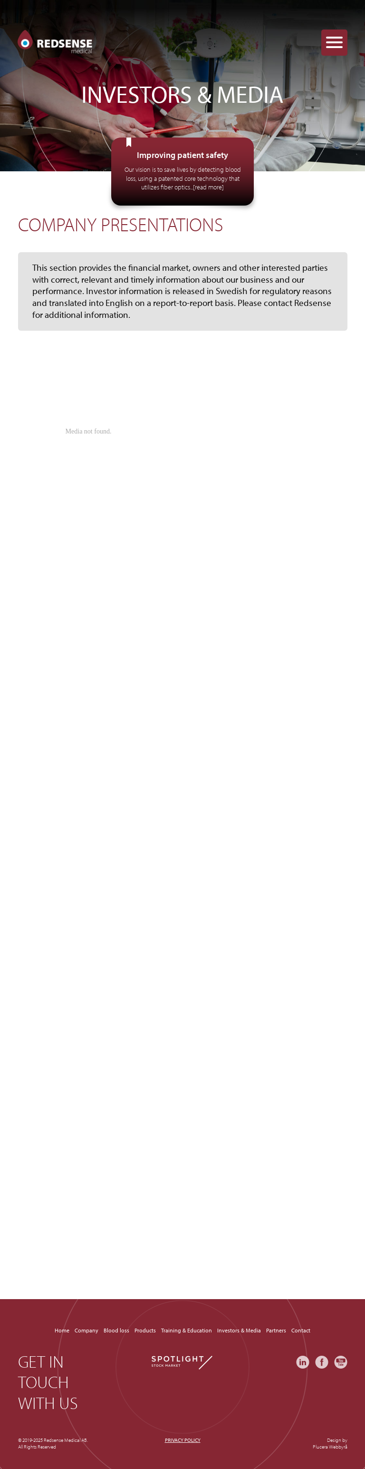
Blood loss (116, 1330)
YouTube (340, 1362)
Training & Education (186, 1330)
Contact (300, 1330)
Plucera (320, 1446)
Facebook (321, 1362)
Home (62, 1330)
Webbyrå (338, 1446)
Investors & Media (239, 1330)
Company (86, 1330)
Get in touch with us (48, 1382)
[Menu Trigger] (334, 43)
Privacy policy (183, 1440)
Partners (276, 1330)
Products (145, 1330)
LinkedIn (302, 1362)
